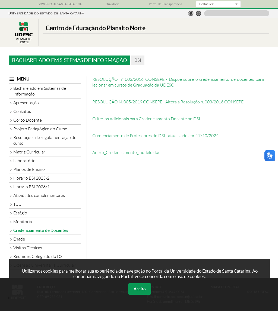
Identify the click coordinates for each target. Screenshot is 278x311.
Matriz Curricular (29, 152)
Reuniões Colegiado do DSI (38, 256)
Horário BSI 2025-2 (31, 178)
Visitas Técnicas (27, 247)
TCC (17, 204)
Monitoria (22, 221)
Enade (19, 239)
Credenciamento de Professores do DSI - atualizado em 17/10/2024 (155, 135)
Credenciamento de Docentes (40, 230)
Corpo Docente (27, 120)
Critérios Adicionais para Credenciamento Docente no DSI (146, 118)
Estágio (20, 213)
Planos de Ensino (29, 169)
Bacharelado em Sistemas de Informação (39, 91)
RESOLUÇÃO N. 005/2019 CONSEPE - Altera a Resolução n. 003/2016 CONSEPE (168, 102)
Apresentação (26, 102)
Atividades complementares (39, 195)
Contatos (22, 111)
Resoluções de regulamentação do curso (45, 140)
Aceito (140, 289)
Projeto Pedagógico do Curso (40, 129)
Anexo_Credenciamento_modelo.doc (126, 152)
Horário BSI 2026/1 (31, 186)
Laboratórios (25, 160)
